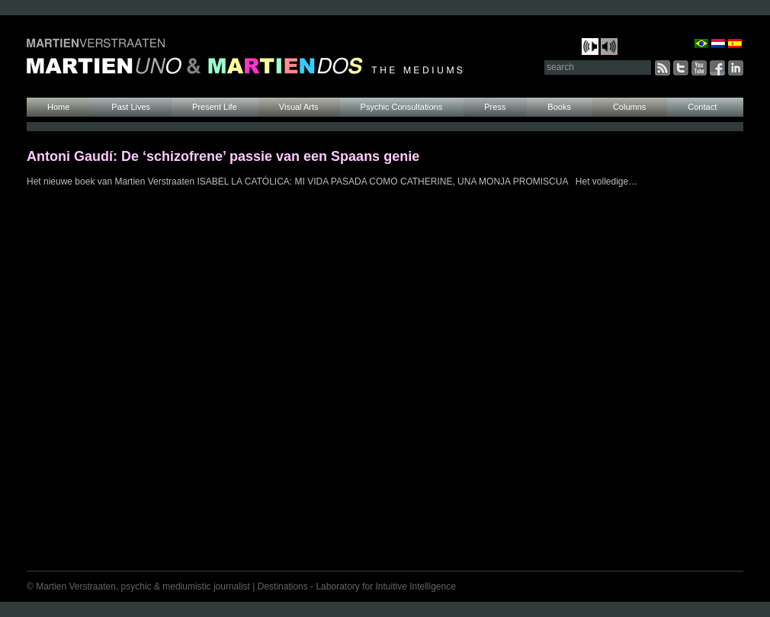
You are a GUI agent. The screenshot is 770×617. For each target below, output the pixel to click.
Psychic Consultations (402, 106)
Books (559, 106)
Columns (629, 106)
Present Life (214, 106)
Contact (702, 106)
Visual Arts (299, 106)
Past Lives (130, 106)
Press (494, 106)
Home (58, 106)
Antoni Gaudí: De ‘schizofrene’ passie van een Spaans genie (223, 156)
